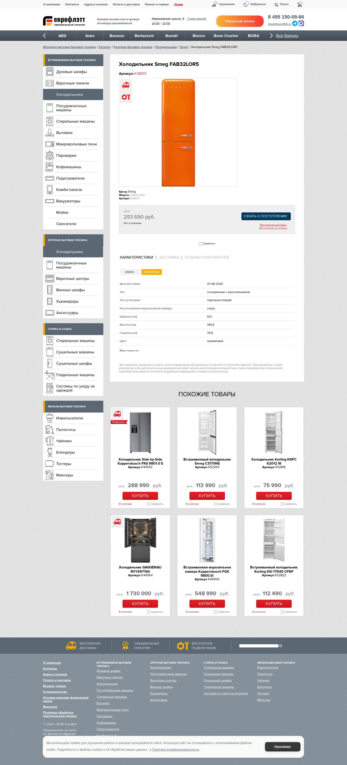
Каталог (105, 47)
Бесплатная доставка (273, 225)
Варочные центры (72, 278)
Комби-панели (69, 189)
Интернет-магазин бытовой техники (69, 47)
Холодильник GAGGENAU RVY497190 (140, 569)
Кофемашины (68, 166)
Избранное (258, 4)
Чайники (64, 440)
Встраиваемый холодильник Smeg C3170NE (207, 461)
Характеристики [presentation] (136, 257)
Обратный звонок (240, 21)
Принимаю (282, 746)
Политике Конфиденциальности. (176, 749)
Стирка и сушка (60, 329)
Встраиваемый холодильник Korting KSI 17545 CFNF (274, 569)
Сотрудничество (55, 692)
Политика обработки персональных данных (60, 714)
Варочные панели (72, 83)
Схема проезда (196, 18)
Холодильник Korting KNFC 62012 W (274, 461)
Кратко (129, 272)
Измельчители (69, 418)
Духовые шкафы (71, 71)
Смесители (66, 223)
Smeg (184, 47)
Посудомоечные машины (71, 107)
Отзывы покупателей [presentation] (207, 257)
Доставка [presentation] (169, 257)
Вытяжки (64, 132)
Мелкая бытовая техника (67, 406)
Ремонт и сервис (157, 4)
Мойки (62, 212)
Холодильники (166, 47)
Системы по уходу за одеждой (75, 388)
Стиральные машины (75, 121)
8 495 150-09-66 (286, 17)
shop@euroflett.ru (279, 24)
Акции (178, 4)
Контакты (72, 4)
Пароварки (66, 155)
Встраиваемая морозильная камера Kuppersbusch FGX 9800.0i (207, 571)
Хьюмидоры (67, 301)
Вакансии (50, 707)
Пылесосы (66, 429)
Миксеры (64, 475)
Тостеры (63, 463)
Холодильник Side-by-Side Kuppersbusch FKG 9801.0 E (140, 461)
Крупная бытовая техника (133, 47)
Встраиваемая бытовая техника (72, 60)
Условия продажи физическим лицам (66, 699)
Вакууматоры (68, 201)
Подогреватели (70, 178)
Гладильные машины (75, 374)
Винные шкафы (70, 289)
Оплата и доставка (126, 4)
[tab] (138, 258)
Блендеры (65, 452)
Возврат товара (54, 686)
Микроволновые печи (76, 144)
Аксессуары (67, 312)
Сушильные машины (75, 352)
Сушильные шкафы (74, 363)
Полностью (152, 272)
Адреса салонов (96, 4)
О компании (51, 4)
